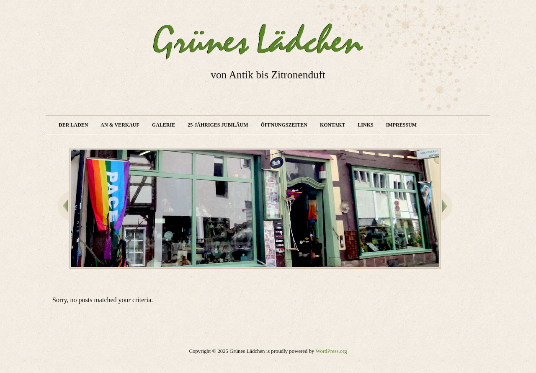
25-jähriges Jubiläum (218, 125)
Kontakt (332, 125)
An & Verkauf (119, 125)
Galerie (163, 125)
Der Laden (73, 125)
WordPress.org (331, 351)
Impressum (401, 125)
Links (365, 125)
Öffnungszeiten (284, 125)
